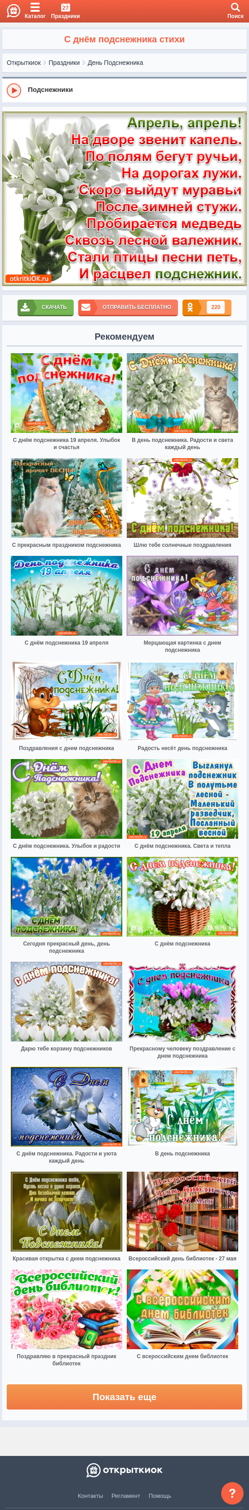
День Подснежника (115, 62)
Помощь (160, 1495)
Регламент (125, 1495)
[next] (238, 199)
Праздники (64, 62)
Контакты (90, 1495)
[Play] (14, 90)
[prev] (11, 199)
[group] (124, 90)
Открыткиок (24, 62)
